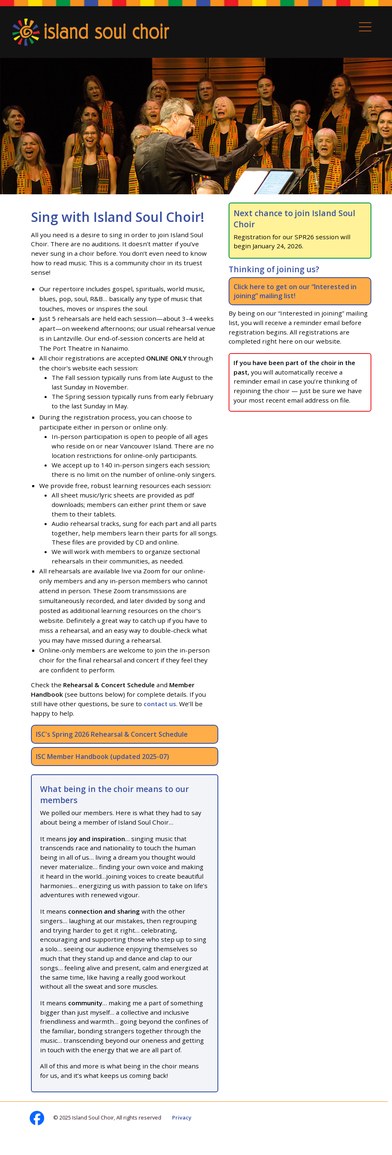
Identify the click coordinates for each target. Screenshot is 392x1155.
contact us (160, 704)
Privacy (181, 1117)
